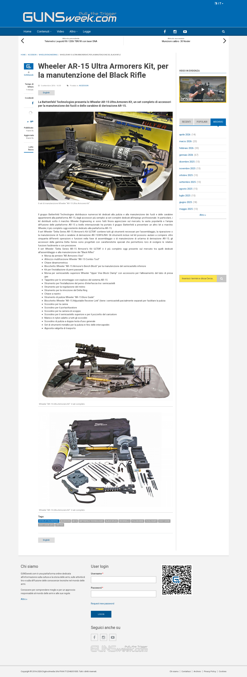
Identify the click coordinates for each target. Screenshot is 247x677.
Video (60, 31)
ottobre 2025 (186, 175)
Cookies (222, 671)
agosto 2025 (185, 188)
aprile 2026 (184, 134)
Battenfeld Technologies (91, 521)
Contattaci (186, 671)
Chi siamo (174, 671)
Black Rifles (111, 521)
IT (219, 3)
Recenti (186, 122)
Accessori (84, 86)
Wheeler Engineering (48, 521)
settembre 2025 (187, 182)
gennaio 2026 (186, 154)
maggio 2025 (186, 209)
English (46, 92)
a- (28, 122)
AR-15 (74, 521)
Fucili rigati (151, 521)
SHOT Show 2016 (46, 525)
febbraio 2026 (186, 148)
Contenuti (43, 31)
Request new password (102, 603)
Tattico (59, 525)
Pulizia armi (137, 521)
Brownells (124, 521)
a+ (31, 121)
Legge (87, 31)
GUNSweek (28, 75)
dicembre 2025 (187, 161)
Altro (72, 31)
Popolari (202, 122)
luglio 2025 (184, 195)
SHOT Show (164, 521)
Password (97, 588)
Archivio (218, 122)
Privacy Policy (210, 671)
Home (27, 31)
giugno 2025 (185, 202)
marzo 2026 (185, 141)
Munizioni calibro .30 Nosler (176, 41)
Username (97, 573)
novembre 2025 (187, 168)
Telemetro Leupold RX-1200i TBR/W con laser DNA (71, 41)
